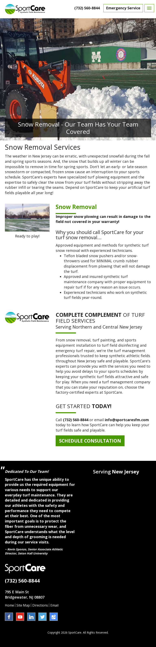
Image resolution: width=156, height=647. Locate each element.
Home (9, 605)
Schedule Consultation (90, 440)
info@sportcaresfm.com (127, 419)
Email (54, 605)
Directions (40, 605)
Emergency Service (123, 7)
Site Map (23, 605)
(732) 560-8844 (87, 7)
